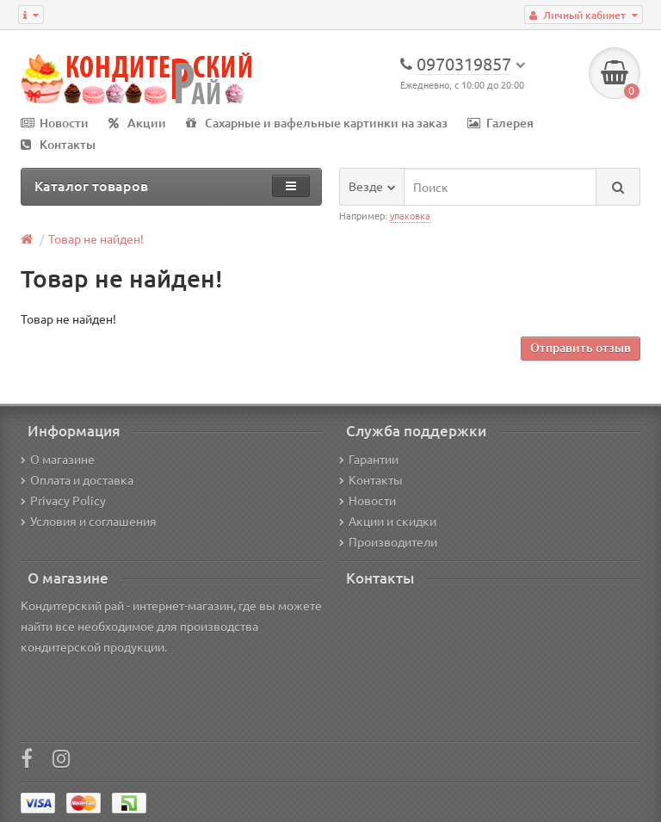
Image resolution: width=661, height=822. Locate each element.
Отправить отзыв (580, 347)
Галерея (500, 122)
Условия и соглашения (89, 520)
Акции (137, 122)
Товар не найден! (96, 238)
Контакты (58, 144)
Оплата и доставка (77, 479)
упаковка (410, 215)
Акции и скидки (387, 520)
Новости (55, 122)
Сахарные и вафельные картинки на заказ (317, 122)
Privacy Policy (63, 500)
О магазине (58, 459)
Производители (388, 541)
